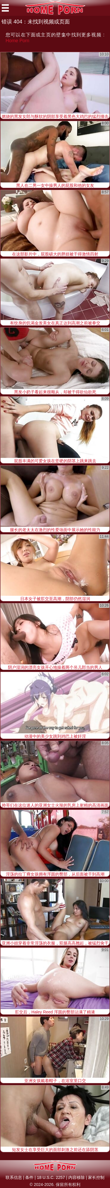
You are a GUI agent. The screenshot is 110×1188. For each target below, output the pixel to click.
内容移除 (76, 1177)
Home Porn (17, 40)
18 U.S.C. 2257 (51, 1177)
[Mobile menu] (5, 8)
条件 (29, 1177)
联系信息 (14, 1177)
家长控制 (96, 1177)
